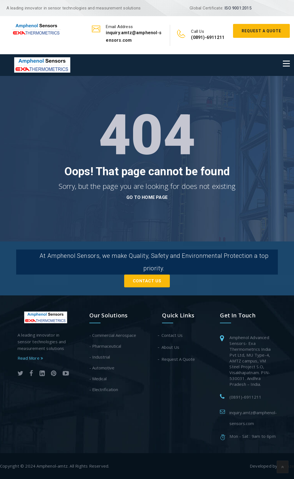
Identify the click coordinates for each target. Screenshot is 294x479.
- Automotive (101, 368)
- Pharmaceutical (105, 346)
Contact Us (147, 280)
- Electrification (103, 389)
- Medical (98, 378)
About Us (170, 347)
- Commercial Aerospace (112, 335)
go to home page (147, 197)
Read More (30, 358)
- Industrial (99, 357)
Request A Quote (261, 31)
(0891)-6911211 (245, 397)
